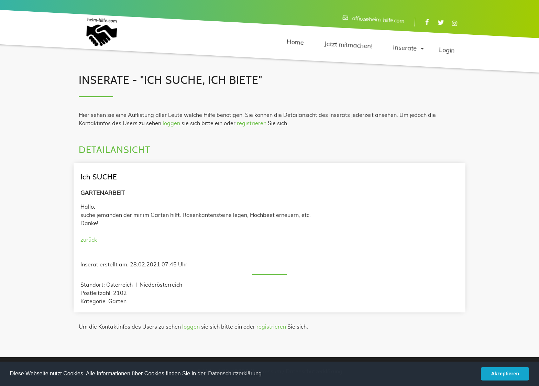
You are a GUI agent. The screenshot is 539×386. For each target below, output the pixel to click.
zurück (88, 240)
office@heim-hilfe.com (378, 20)
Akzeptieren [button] (505, 373)
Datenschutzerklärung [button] (235, 373)
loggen (171, 123)
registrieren (251, 123)
